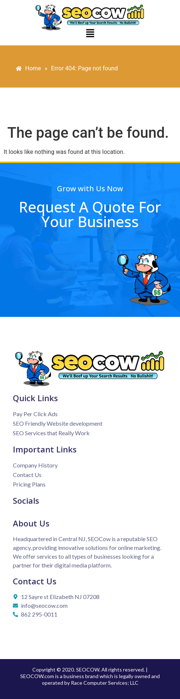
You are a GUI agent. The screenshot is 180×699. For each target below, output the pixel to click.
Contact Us (27, 474)
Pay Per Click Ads (35, 413)
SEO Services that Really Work (51, 432)
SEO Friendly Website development (57, 423)
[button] (90, 34)
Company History (35, 465)
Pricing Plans (29, 484)
